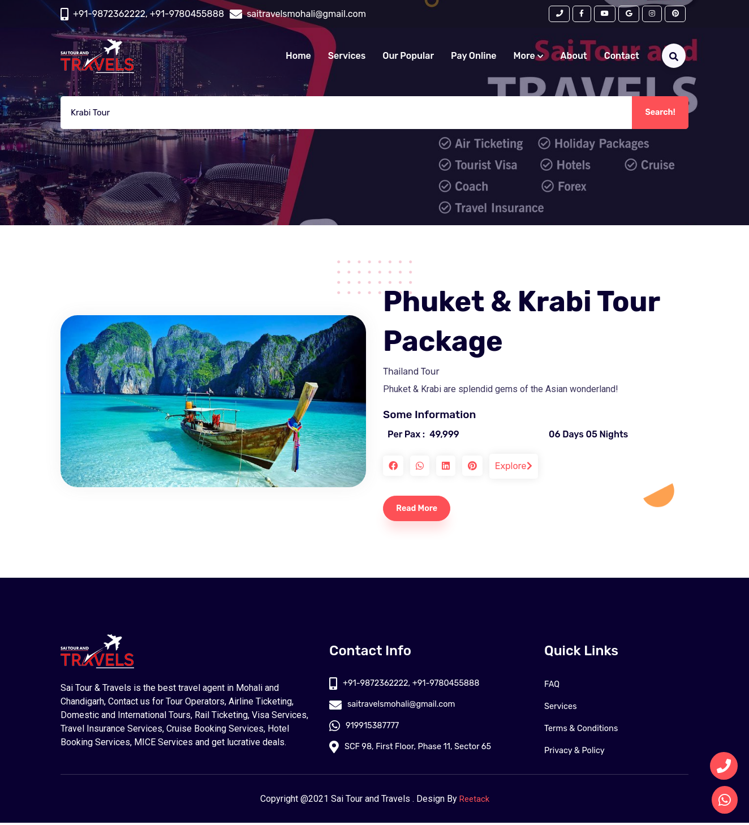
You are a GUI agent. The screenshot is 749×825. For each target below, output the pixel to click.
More (529, 58)
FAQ (552, 686)
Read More (422, 509)
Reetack (474, 801)
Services (346, 58)
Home (298, 58)
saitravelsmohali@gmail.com (398, 708)
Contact (621, 58)
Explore (513, 466)
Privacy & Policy (577, 752)
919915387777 (366, 730)
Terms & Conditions (585, 730)
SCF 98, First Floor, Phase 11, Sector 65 (418, 752)
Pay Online (474, 58)
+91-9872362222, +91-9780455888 (148, 15)
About (574, 58)
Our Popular (408, 58)
